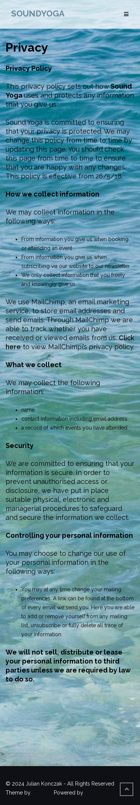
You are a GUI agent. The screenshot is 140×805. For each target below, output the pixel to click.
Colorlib (42, 793)
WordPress (98, 793)
